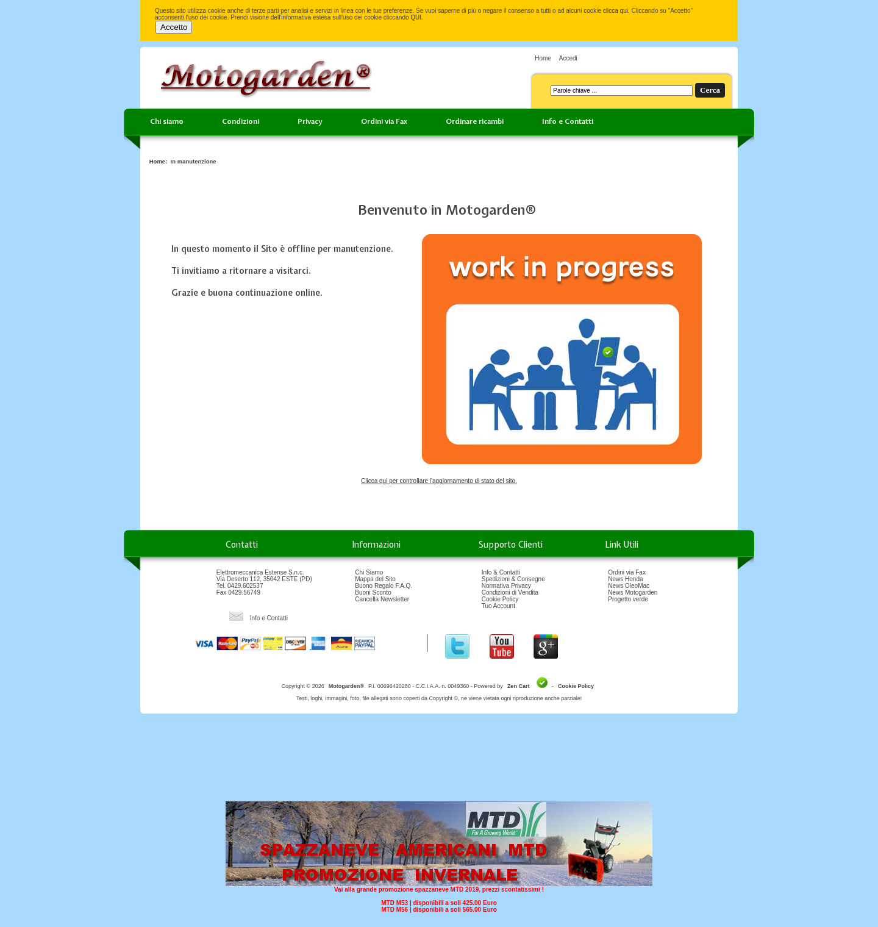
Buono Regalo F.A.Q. (383, 585)
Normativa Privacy (506, 585)
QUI (415, 17)
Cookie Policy (500, 599)
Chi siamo (167, 121)
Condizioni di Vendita (510, 592)
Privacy (310, 121)
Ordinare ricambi (475, 121)
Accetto (173, 27)
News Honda (625, 579)
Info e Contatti (567, 121)
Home (543, 58)
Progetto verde (628, 599)
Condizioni (240, 121)
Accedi (568, 58)
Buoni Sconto (373, 592)
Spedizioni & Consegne (513, 579)
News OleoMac (628, 585)
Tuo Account (498, 606)
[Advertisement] (439, 761)
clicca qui (615, 10)
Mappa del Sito (375, 579)
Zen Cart (518, 686)
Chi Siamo (369, 572)
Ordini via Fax (384, 121)
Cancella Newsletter (382, 599)
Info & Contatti (501, 572)
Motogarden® (346, 686)
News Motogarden (632, 592)
